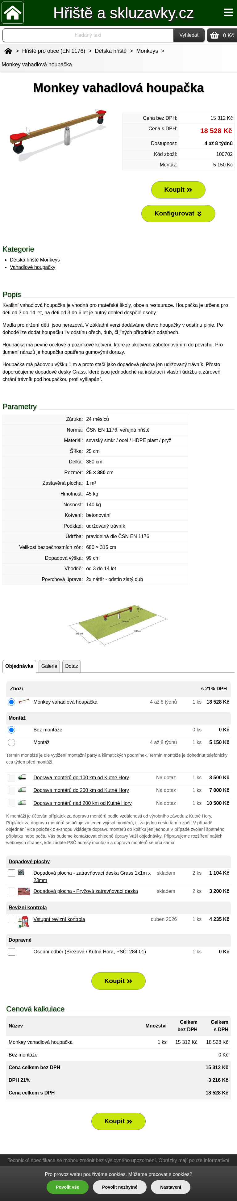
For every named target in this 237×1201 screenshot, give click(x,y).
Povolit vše (67, 1187)
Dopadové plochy (29, 861)
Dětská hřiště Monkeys (35, 259)
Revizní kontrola (28, 907)
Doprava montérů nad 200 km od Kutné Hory (82, 803)
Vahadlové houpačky (32, 267)
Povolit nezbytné (119, 1187)
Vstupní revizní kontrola (59, 919)
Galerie (49, 666)
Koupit (118, 981)
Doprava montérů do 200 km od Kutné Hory (81, 790)
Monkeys (147, 51)
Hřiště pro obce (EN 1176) (53, 51)
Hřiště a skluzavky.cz (123, 12)
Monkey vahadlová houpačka (37, 64)
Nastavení (170, 1187)
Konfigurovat (178, 213)
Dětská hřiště (111, 51)
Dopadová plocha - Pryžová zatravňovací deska (85, 891)
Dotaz (71, 666)
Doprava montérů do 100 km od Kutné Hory (81, 777)
